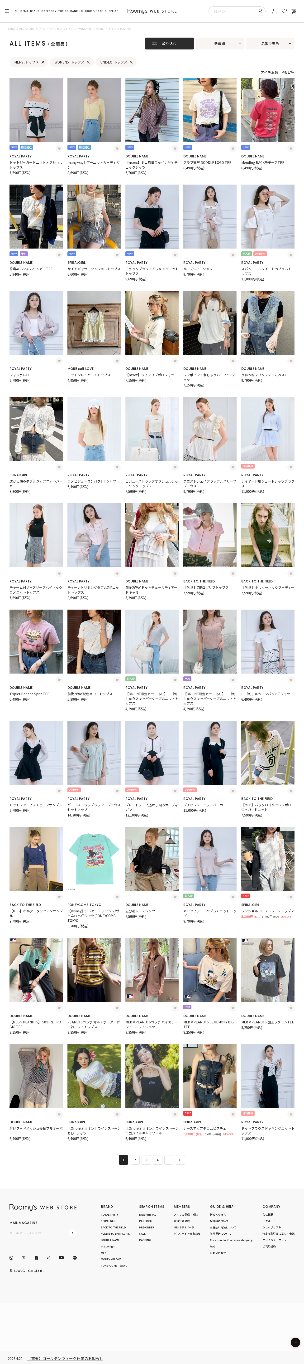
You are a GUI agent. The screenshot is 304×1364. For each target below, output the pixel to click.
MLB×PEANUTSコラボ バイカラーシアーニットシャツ (151, 1024)
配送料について (219, 1221)
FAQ (212, 1246)
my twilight (108, 1246)
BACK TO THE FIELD (199, 581)
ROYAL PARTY (21, 156)
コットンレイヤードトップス (89, 374)
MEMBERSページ (184, 1227)
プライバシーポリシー (275, 1240)
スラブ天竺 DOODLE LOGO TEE (207, 162)
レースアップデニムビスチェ (204, 1128)
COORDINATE (94, 11)
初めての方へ (218, 1214)
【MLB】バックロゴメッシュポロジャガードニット (266, 807)
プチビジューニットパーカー (204, 804)
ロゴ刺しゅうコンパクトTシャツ (265, 693)
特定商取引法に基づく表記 (278, 1233)
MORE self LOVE (80, 368)
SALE (142, 1233)
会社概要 (267, 1214)
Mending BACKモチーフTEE (262, 162)
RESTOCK (145, 1221)
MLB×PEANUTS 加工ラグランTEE (267, 1022)
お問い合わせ (218, 1253)
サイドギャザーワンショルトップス (94, 268)
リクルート (269, 1221)
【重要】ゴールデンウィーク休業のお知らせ (65, 1358)
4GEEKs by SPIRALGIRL (115, 1233)
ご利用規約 (269, 1246)
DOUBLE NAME (136, 156)
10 (181, 1160)
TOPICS (63, 11)
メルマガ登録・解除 (186, 1214)
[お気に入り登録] (59, 148)
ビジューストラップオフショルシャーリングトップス (151, 483)
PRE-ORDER (146, 1227)
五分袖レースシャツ (140, 911)
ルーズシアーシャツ (198, 268)
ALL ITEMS (21, 11)
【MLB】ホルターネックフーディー (267, 587)
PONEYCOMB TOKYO (84, 904)
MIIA (103, 1253)
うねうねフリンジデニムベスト (264, 374)
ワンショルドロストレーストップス (267, 911)
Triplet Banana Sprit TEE (29, 693)
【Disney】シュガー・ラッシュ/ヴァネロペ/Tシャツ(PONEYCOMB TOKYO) (93, 916)
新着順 (219, 43)
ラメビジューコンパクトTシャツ (91, 481)
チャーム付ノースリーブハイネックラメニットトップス (36, 590)
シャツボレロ (19, 374)
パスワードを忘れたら (187, 1233)
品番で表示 (270, 43)
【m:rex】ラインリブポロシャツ (149, 374)
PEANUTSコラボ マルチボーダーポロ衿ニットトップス (93, 1024)
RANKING (76, 11)
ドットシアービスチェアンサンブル (36, 804)
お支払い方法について (223, 1227)
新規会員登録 (182, 1221)
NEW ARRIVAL (147, 1214)
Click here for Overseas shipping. (231, 1240)
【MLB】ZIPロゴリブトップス (206, 587)
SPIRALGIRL (76, 262)
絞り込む (169, 43)
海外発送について (220, 1233)
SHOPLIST (111, 11)
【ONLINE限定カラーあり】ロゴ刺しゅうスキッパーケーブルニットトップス (151, 698)
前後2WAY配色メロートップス (90, 693)
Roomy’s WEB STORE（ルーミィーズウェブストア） (40, 28)
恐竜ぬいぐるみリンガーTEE (31, 268)
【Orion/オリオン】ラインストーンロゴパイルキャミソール (152, 1130)
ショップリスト (271, 1227)
